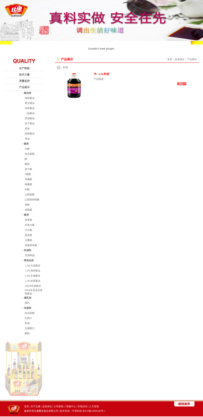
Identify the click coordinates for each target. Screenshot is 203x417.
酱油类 (27, 93)
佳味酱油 (30, 108)
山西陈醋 (30, 194)
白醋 (27, 148)
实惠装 (27, 308)
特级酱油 (30, 133)
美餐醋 (28, 179)
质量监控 (24, 80)
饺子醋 (28, 169)
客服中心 (71, 406)
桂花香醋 (30, 153)
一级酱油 (30, 113)
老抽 (27, 128)
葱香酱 (28, 235)
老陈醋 (28, 209)
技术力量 (24, 74)
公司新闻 (58, 406)
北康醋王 (30, 328)
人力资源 (94, 406)
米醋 (27, 189)
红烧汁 (28, 318)
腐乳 (27, 302)
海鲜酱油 (30, 98)
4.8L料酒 (104, 74)
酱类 (26, 214)
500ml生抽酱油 (33, 285)
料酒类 (27, 250)
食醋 (27, 204)
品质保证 (47, 406)
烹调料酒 (30, 255)
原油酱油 (30, 118)
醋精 (27, 164)
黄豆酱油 (30, 103)
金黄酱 (28, 219)
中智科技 (77, 410)
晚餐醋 (28, 184)
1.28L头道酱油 (32, 265)
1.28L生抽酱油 (32, 275)
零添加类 (29, 260)
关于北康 (35, 406)
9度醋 (28, 174)
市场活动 (82, 406)
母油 (27, 138)
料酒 (27, 323)
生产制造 (24, 68)
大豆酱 (28, 230)
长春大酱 (30, 225)
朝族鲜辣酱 (31, 245)
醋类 (26, 143)
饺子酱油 (30, 123)
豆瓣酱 (28, 240)
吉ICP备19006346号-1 (93, 410)
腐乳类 (27, 297)
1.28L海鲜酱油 (32, 270)
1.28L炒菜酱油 (32, 280)
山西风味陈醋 (32, 199)
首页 (169, 59)
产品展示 (24, 87)
